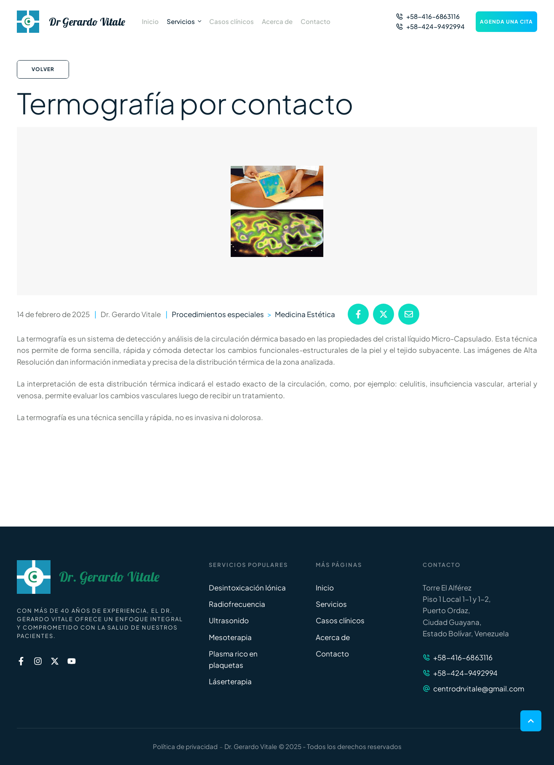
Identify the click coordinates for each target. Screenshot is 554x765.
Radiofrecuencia (237, 604)
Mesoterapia (230, 637)
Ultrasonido (229, 620)
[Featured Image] (277, 211)
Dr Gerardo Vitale (87, 21)
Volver (43, 69)
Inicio (325, 587)
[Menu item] (150, 21)
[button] (428, 16)
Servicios (331, 604)
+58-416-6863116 (463, 657)
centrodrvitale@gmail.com (478, 688)
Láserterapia (230, 681)
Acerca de (333, 637)
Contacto (332, 653)
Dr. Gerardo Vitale (109, 576)
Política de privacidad (185, 746)
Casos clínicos (340, 620)
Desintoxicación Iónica (247, 587)
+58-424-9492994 (465, 673)
